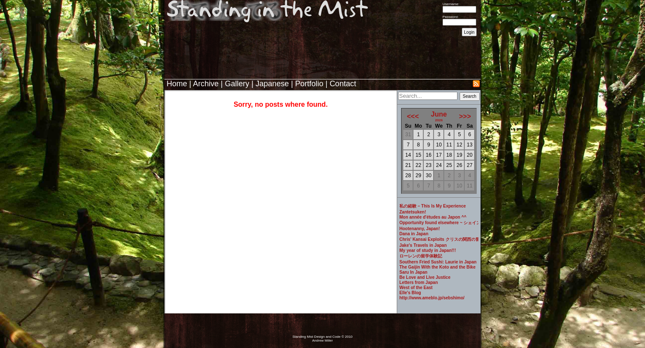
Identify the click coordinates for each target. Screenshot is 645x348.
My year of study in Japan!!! (427, 250)
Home (177, 83)
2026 (439, 120)
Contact (343, 83)
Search (469, 96)
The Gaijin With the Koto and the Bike (437, 267)
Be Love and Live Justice (425, 277)
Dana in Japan (413, 233)
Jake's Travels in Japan (423, 245)
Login (469, 32)
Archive (206, 83)
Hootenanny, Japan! (419, 228)
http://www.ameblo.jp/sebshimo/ (431, 297)
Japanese (272, 83)
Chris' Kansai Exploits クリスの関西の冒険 (438, 239)
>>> (465, 116)
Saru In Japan (413, 272)
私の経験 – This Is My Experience (432, 206)
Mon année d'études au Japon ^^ (432, 217)
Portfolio (309, 83)
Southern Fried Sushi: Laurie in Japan (438, 262)
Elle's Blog (410, 292)
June (439, 114)
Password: (450, 17)
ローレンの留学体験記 (420, 256)
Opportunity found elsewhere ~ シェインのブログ (438, 222)
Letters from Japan (418, 282)
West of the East (416, 287)
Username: (451, 4)
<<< (413, 116)
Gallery (237, 83)
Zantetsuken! (412, 212)
